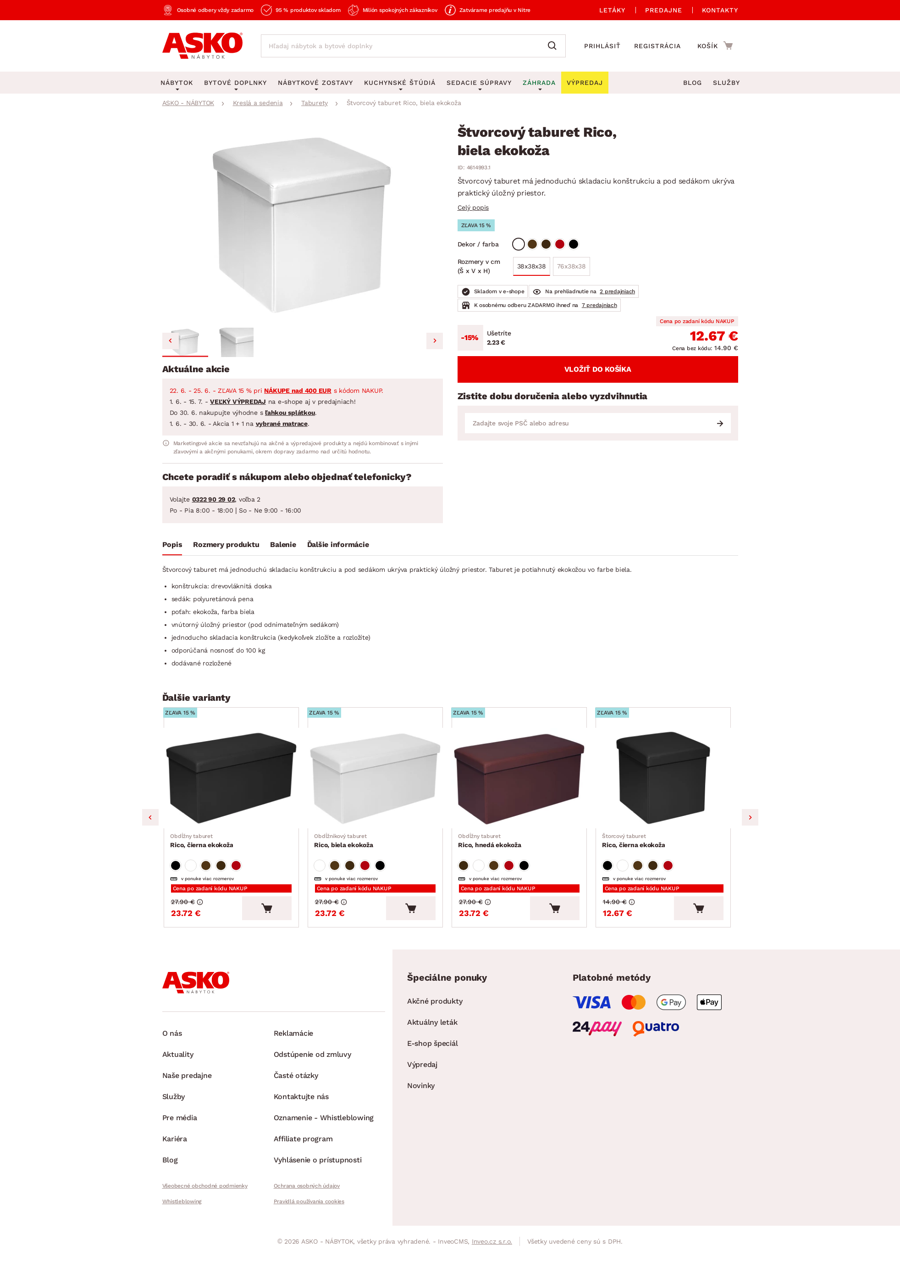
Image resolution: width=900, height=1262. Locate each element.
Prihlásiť (602, 46)
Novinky (421, 1090)
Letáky (612, 10)
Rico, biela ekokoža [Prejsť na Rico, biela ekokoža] (344, 844)
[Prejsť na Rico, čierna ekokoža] (234, 780)
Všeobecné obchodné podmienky (205, 1191)
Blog (692, 82)
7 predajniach (599, 305)
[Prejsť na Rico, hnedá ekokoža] (522, 780)
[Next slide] (434, 341)
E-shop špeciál (432, 1048)
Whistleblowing (182, 1206)
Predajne (663, 10)
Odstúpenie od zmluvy (312, 1059)
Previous (150, 820)
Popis (172, 544)
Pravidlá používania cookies (309, 1206)
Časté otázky (296, 1080)
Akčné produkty (435, 1006)
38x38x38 (531, 266)
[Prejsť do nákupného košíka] (715, 45)
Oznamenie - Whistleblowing (324, 1122)
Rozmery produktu (226, 544)
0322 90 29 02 (213, 499)
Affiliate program (303, 1143)
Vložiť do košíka (597, 369)
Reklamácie (294, 1038)
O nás (172, 1038)
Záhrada (539, 82)
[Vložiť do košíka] (273, 913)
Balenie (283, 544)
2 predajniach (617, 291)
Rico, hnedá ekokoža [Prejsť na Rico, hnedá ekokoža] (490, 844)
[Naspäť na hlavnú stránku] (202, 46)
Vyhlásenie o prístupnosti (318, 1165)
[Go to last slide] (170, 341)
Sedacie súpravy (479, 82)
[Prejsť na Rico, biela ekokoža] (378, 780)
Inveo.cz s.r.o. (492, 1246)
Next (750, 820)
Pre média (179, 1122)
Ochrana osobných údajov (307, 1191)
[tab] (172, 546)
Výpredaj (422, 1069)
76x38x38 (571, 266)
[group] (302, 224)
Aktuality (177, 1059)
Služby (726, 82)
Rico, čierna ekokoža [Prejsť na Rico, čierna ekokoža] (202, 844)
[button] (185, 342)
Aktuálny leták (432, 1027)
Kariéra (174, 1143)
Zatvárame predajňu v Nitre (495, 10)
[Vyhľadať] (554, 45)
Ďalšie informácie (338, 544)
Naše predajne (187, 1080)
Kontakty (720, 10)
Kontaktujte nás (301, 1101)
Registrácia (657, 46)
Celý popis (473, 207)
